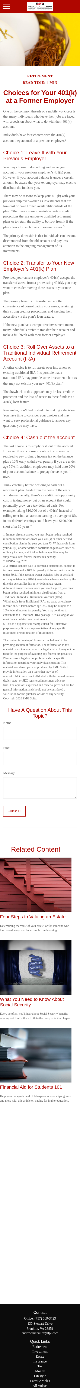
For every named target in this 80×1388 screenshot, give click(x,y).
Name (7, 723)
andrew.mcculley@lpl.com (40, 1333)
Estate (40, 1356)
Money (40, 1371)
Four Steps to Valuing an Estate (32, 916)
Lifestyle (40, 1376)
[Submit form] (14, 811)
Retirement (40, 1346)
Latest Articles (40, 1381)
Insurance (40, 1361)
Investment (40, 1351)
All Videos (40, 1386)
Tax (40, 1366)
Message (9, 773)
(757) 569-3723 (45, 1318)
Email (7, 748)
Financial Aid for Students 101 (31, 1087)
